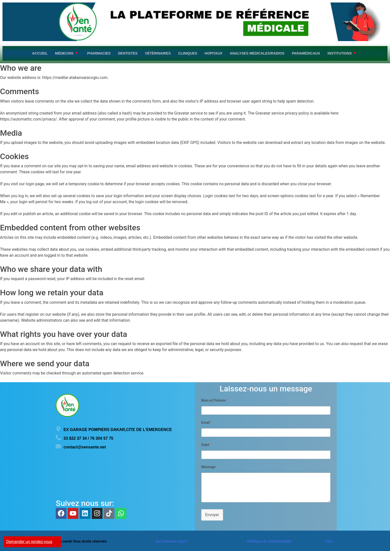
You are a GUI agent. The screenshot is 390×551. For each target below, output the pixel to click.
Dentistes (128, 53)
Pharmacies (98, 53)
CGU (329, 540)
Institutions (342, 53)
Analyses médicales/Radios (257, 53)
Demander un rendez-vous (29, 541)
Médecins (66, 53)
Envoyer (212, 513)
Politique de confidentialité (269, 540)
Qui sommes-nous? (171, 540)
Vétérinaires (158, 53)
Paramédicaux (306, 53)
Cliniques (187, 53)
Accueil (40, 53)
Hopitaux (213, 53)
